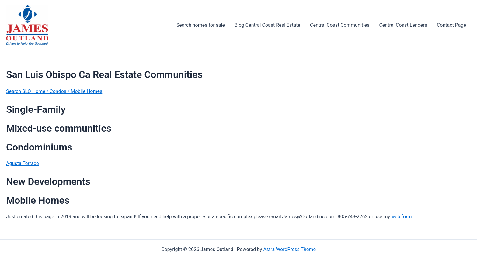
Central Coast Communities (339, 25)
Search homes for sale (200, 25)
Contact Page (451, 25)
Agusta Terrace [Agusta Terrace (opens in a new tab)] (22, 163)
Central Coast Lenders (403, 25)
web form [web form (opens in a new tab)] (401, 216)
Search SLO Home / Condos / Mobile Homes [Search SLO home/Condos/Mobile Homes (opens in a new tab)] (54, 91)
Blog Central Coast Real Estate (267, 25)
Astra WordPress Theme (289, 249)
